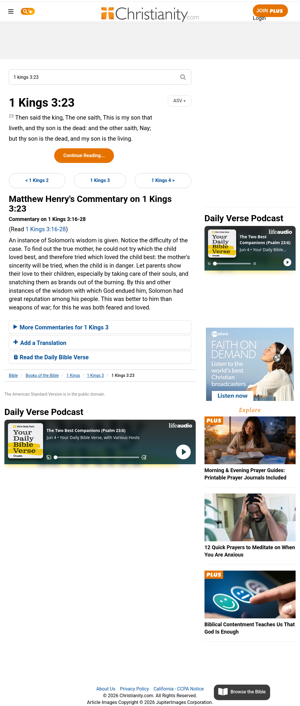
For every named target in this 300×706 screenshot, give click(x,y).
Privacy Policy (134, 689)
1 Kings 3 (100, 180)
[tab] (100, 327)
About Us (105, 689)
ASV (179, 100)
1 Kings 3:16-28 (45, 229)
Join (270, 11)
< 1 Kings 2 (37, 180)
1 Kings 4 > (163, 180)
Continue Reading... (84, 155)
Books (42, 375)
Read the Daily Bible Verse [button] (51, 357)
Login (259, 18)
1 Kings (73, 375)
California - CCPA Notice (179, 689)
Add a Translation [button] (40, 342)
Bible (13, 375)
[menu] (10, 12)
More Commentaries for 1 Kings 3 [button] (60, 327)
